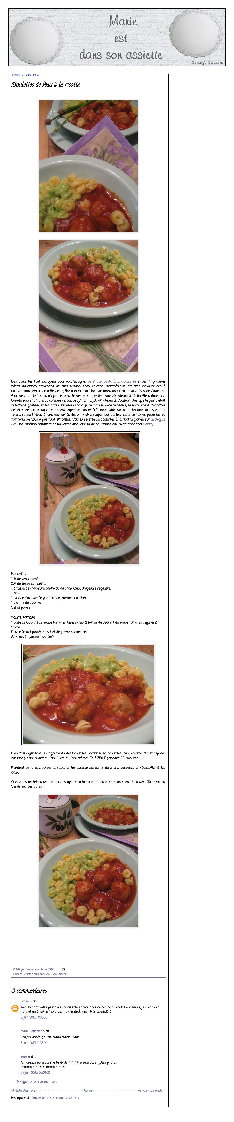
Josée (25, 1001)
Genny (148, 424)
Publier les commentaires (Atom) (55, 1098)
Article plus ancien (151, 1091)
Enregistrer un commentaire (36, 1082)
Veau (48, 974)
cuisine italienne (34, 974)
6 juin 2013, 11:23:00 (34, 1043)
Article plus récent (25, 1091)
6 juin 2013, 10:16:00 (34, 1017)
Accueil (88, 1091)
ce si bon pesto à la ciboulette (112, 381)
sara (24, 1057)
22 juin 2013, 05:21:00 (35, 1073)
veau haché (60, 974)
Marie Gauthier (31, 1031)
